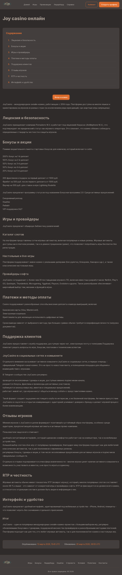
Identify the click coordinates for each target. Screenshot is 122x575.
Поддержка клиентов (21, 64)
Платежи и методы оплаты (23, 58)
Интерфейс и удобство (22, 82)
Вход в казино (61, 97)
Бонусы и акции (18, 46)
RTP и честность (19, 76)
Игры (35, 4)
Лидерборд (59, 4)
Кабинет (91, 4)
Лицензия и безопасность (23, 40)
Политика (92, 563)
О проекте (70, 563)
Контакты (103, 563)
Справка (70, 4)
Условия (81, 563)
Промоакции (45, 4)
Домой (27, 4)
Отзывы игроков (19, 70)
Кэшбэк (60, 563)
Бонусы (38, 563)
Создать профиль (109, 4)
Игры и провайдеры (20, 52)
